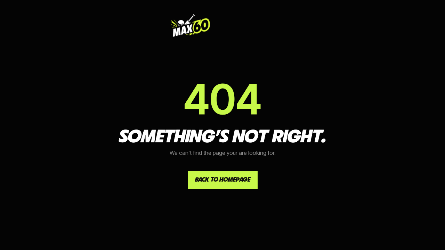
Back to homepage (222, 179)
